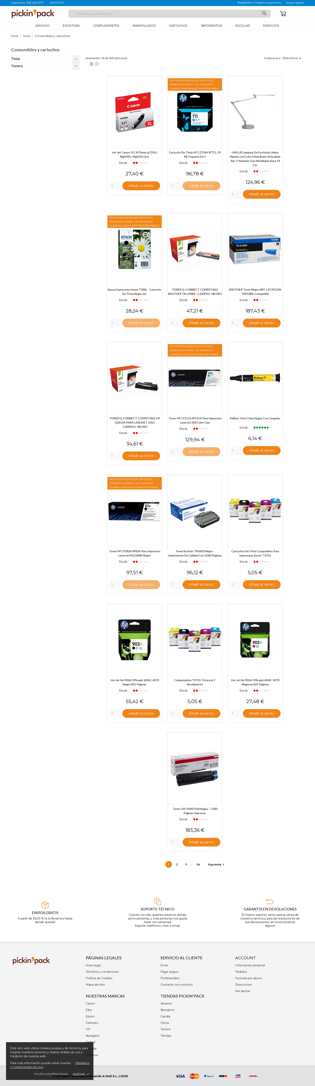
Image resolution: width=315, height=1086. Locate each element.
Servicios (271, 26)
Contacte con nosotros (177, 984)
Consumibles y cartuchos (35, 49)
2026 (124, 1076)
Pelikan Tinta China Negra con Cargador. (255, 418)
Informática (211, 26)
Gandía (165, 1016)
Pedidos (241, 972)
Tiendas (166, 1036)
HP (88, 1029)
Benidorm (168, 1010)
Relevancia (292, 58)
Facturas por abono (248, 978)
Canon (90, 1003)
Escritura (71, 26)
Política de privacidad (51, 1074)
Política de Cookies (99, 978)
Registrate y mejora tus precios (259, 2)
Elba (89, 1010)
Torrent (166, 1029)
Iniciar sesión (295, 3)
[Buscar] (169, 14)
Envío (164, 965)
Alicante (166, 1003)
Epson (90, 1016)
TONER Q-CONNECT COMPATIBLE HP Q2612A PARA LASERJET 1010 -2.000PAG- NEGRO (134, 423)
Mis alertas (242, 991)
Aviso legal (93, 965)
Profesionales (170, 978)
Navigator (93, 1036)
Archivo (42, 26)
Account (245, 957)
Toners (17, 66)
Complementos (106, 26)
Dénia (165, 1023)
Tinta (15, 59)
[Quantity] (114, 186)
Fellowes (92, 1023)
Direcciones (243, 984)
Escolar (242, 26)
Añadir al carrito (141, 185)
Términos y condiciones (102, 972)
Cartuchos (178, 26)
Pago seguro (170, 972)
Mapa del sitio (95, 984)
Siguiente (216, 865)
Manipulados (144, 26)
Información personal (250, 965)
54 (199, 865)
